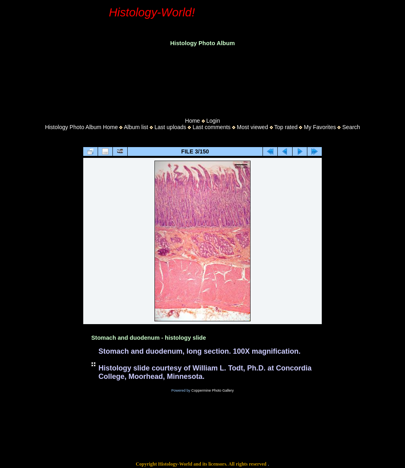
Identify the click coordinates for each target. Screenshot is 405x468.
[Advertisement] (202, 80)
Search (351, 127)
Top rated (285, 127)
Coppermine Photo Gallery (212, 390)
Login (213, 120)
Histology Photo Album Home (81, 127)
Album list (136, 127)
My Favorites (320, 127)
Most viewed (252, 127)
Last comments (211, 127)
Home (192, 120)
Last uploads (170, 127)
